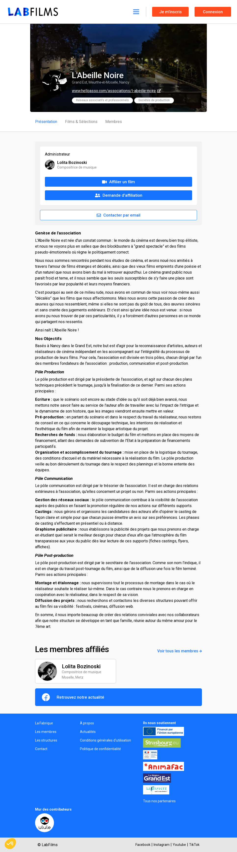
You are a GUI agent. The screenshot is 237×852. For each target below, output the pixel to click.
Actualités (88, 732)
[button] (10, 844)
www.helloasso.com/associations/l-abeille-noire (114, 90)
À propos (87, 723)
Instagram (162, 845)
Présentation (46, 121)
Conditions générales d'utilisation (105, 740)
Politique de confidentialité (100, 749)
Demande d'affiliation (118, 195)
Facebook (142, 845)
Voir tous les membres (179, 651)
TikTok (194, 845)
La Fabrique (44, 723)
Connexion (213, 11)
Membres (113, 121)
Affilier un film (118, 181)
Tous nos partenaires (159, 801)
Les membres (45, 732)
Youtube (179, 845)
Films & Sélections (81, 121)
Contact (41, 749)
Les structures (46, 740)
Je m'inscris (170, 11)
